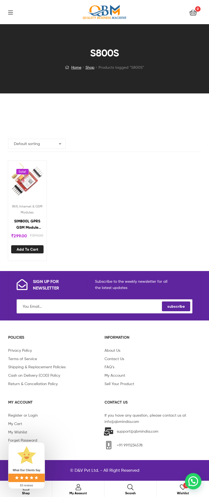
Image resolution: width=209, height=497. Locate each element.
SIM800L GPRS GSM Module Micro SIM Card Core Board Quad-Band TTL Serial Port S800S (27, 224)
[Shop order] (37, 144)
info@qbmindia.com (121, 421)
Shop (89, 67)
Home (76, 67)
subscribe (176, 306)
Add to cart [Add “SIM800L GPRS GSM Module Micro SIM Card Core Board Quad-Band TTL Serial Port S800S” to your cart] (27, 249)
